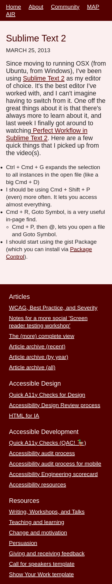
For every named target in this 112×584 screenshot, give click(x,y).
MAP (93, 7)
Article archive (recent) (37, 346)
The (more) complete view (41, 336)
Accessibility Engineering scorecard (53, 474)
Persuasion (23, 543)
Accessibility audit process (42, 453)
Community (65, 7)
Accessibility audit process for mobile (55, 464)
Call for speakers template (42, 564)
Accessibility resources (37, 484)
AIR (11, 14)
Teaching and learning (36, 522)
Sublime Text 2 (44, 78)
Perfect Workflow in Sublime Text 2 (47, 134)
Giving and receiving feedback (47, 553)
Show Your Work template (41, 574)
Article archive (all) (32, 367)
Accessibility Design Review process (54, 405)
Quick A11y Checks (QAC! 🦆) (47, 443)
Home (13, 7)
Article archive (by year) (38, 357)
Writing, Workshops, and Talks (47, 512)
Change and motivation (38, 532)
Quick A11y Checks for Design (47, 395)
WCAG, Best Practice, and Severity (53, 308)
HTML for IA (24, 415)
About (36, 7)
